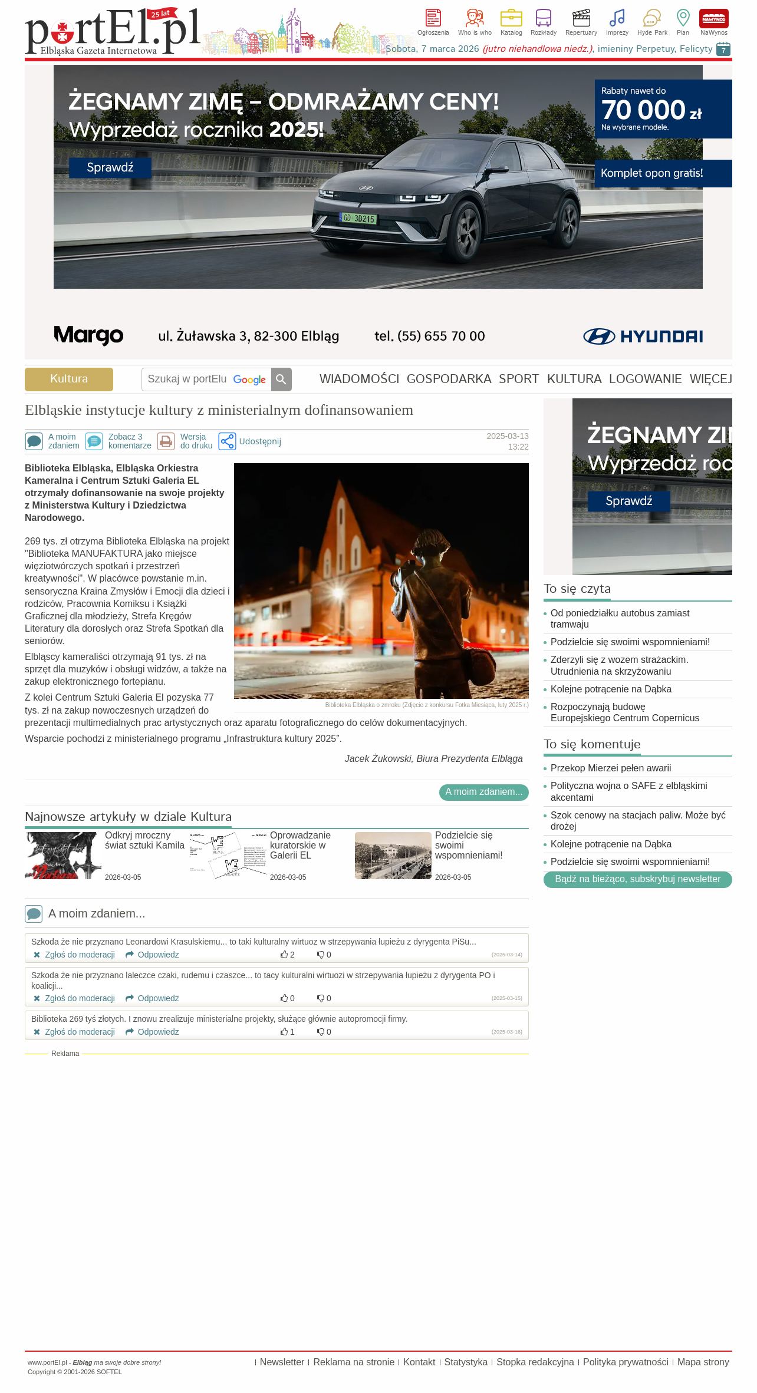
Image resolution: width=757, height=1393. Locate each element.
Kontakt (419, 1362)
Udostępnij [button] (260, 441)
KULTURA (574, 379)
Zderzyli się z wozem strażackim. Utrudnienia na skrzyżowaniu (620, 665)
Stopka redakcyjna (535, 1362)
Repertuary (581, 33)
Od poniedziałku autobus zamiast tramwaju (620, 618)
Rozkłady (544, 33)
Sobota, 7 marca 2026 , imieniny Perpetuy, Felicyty (549, 49)
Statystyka (466, 1362)
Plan (683, 33)
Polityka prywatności (626, 1362)
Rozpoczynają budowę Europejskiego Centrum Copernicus (625, 712)
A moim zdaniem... (484, 792)
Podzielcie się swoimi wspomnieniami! (630, 642)
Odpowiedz (148, 954)
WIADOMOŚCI (359, 379)
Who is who (475, 33)
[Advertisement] (277, 1144)
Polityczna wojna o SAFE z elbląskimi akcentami (629, 791)
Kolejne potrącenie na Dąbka (611, 689)
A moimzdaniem (64, 441)
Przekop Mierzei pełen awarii (611, 768)
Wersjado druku (196, 441)
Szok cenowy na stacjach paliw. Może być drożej (638, 820)
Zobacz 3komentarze (130, 441)
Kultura (69, 379)
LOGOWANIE (645, 379)
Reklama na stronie (353, 1362)
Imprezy (617, 33)
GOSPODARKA (449, 379)
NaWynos (714, 18)
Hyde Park (652, 33)
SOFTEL (109, 1371)
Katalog (511, 33)
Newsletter (282, 1362)
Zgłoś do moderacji (73, 954)
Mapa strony (703, 1362)
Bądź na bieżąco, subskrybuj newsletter (637, 878)
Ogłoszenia (433, 33)
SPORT (519, 379)
